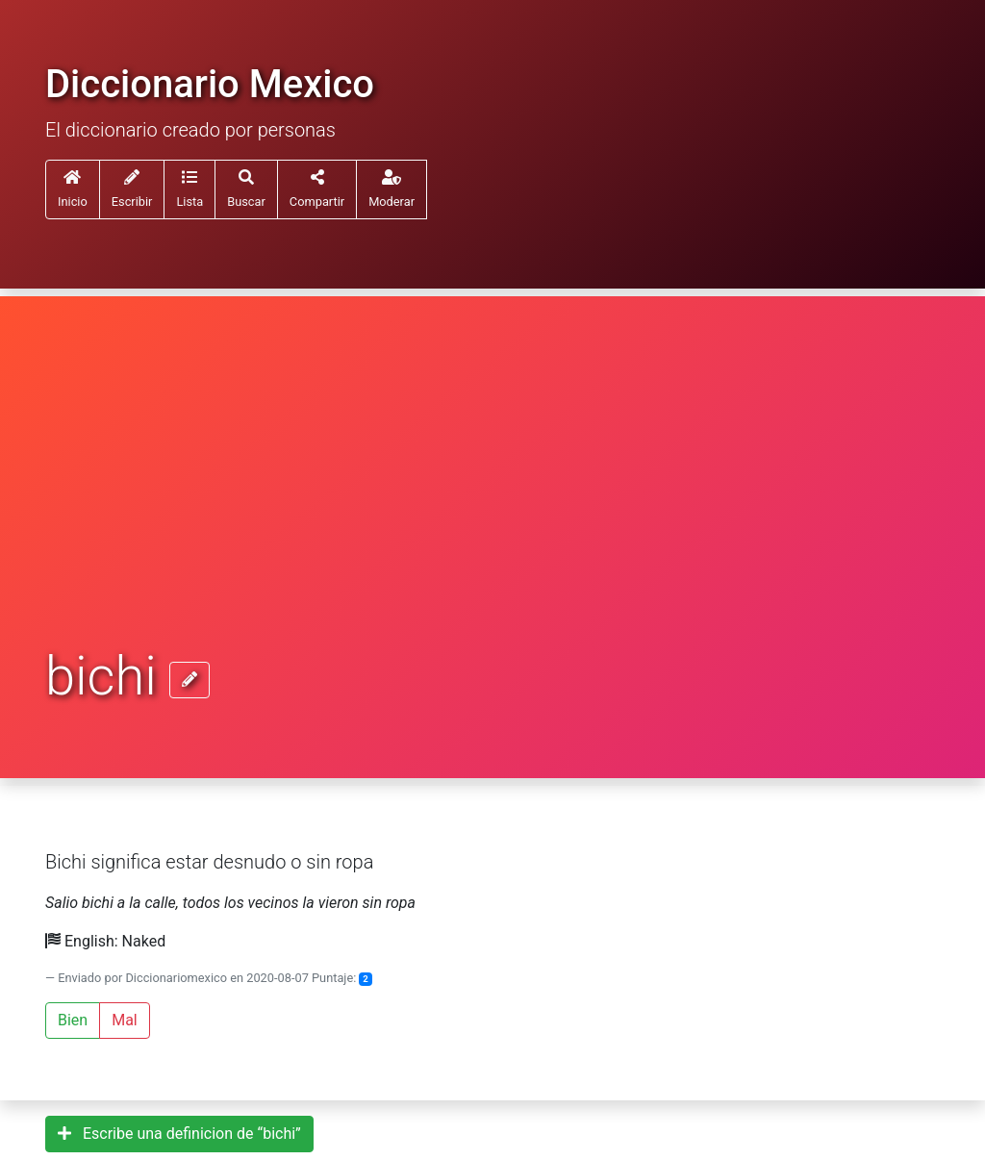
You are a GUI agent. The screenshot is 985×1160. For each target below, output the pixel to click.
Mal (125, 1020)
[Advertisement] (492, 502)
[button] (189, 189)
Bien (73, 1020)
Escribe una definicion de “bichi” (179, 1133)
